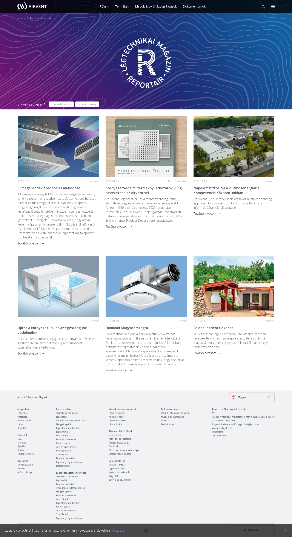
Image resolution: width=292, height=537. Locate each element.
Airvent (21, 18)
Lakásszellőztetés (117, 420)
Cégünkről (22, 412)
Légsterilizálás (116, 424)
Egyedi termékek (25, 453)
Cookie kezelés (219, 435)
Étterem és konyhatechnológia (124, 450)
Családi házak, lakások (120, 453)
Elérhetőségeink (25, 464)
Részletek (118, 530)
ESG (19, 438)
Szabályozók (62, 454)
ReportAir (22, 428)
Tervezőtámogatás (117, 464)
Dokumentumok (194, 6)
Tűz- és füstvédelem (66, 446)
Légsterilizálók (63, 465)
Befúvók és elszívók (65, 458)
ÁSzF (214, 412)
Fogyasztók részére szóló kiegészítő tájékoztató (235, 424)
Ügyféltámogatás (117, 468)
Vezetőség (22, 416)
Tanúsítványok (168, 424)
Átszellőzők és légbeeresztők (70, 420)
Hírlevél (21, 468)
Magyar (239, 397)
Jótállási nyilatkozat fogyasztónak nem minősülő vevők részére (243, 416)
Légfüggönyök (63, 431)
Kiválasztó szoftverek (119, 472)
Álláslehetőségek (25, 472)
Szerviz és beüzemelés (120, 479)
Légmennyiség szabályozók (69, 462)
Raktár (20, 450)
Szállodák (113, 446)
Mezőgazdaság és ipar (119, 442)
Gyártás (21, 446)
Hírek (20, 424)
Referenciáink (24, 420)
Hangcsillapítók (63, 424)
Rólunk (104, 6)
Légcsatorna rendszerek (67, 428)
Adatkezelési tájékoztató (224, 420)
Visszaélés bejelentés (222, 428)
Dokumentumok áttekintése (175, 412)
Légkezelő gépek (117, 412)
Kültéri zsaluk (63, 443)
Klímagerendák (63, 450)
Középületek (115, 435)
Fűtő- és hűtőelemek (66, 439)
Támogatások (218, 431)
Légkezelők (61, 416)
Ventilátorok (62, 435)
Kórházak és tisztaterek (120, 438)
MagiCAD (113, 476)
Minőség (21, 442)
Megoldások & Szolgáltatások (156, 6)
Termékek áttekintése (67, 412)
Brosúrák (165, 420)
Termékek (122, 6)
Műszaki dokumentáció (172, 416)
